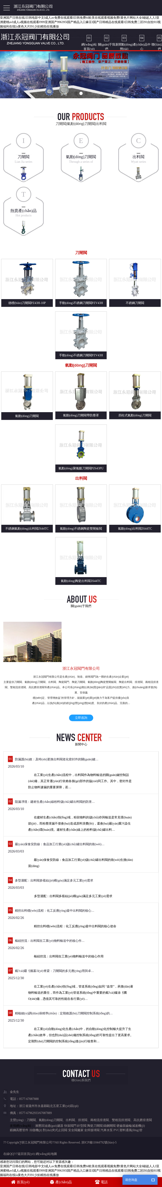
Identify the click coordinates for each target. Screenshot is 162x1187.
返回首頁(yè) (26, 1154)
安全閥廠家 (76, 1130)
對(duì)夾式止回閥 (55, 1130)
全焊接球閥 (92, 1130)
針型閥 (81, 1125)
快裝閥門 (70, 1125)
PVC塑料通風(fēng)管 (127, 1130)
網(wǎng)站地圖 (46, 1154)
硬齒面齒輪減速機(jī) (130, 1125)
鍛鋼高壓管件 (19, 1130)
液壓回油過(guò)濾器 (49, 1125)
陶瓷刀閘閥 (95, 1125)
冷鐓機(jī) (35, 1130)
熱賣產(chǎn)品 (23, 210)
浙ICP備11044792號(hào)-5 (98, 1142)
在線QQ (8, 1154)
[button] (76, 93)
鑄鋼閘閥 (109, 1125)
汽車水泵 (106, 1130)
